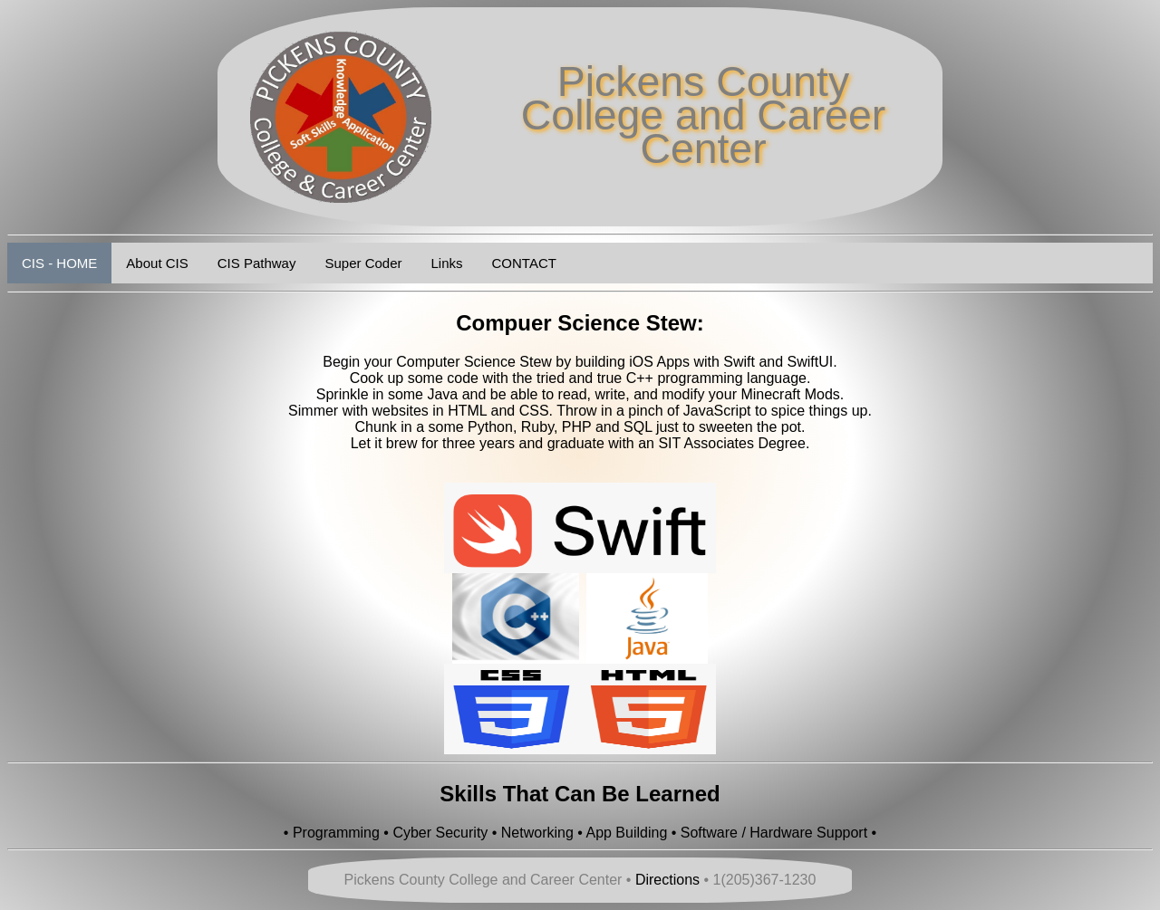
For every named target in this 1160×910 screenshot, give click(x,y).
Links (447, 263)
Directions (667, 879)
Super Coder (362, 263)
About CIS (157, 263)
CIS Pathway (257, 263)
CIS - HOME (59, 263)
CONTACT (524, 263)
